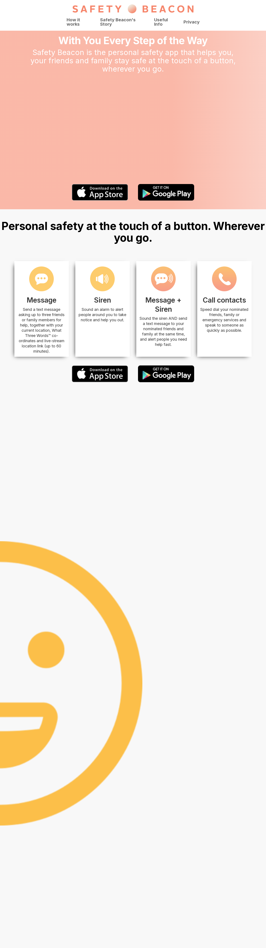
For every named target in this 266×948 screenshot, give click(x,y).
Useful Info (161, 22)
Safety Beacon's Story (118, 22)
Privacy (192, 22)
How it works (73, 22)
